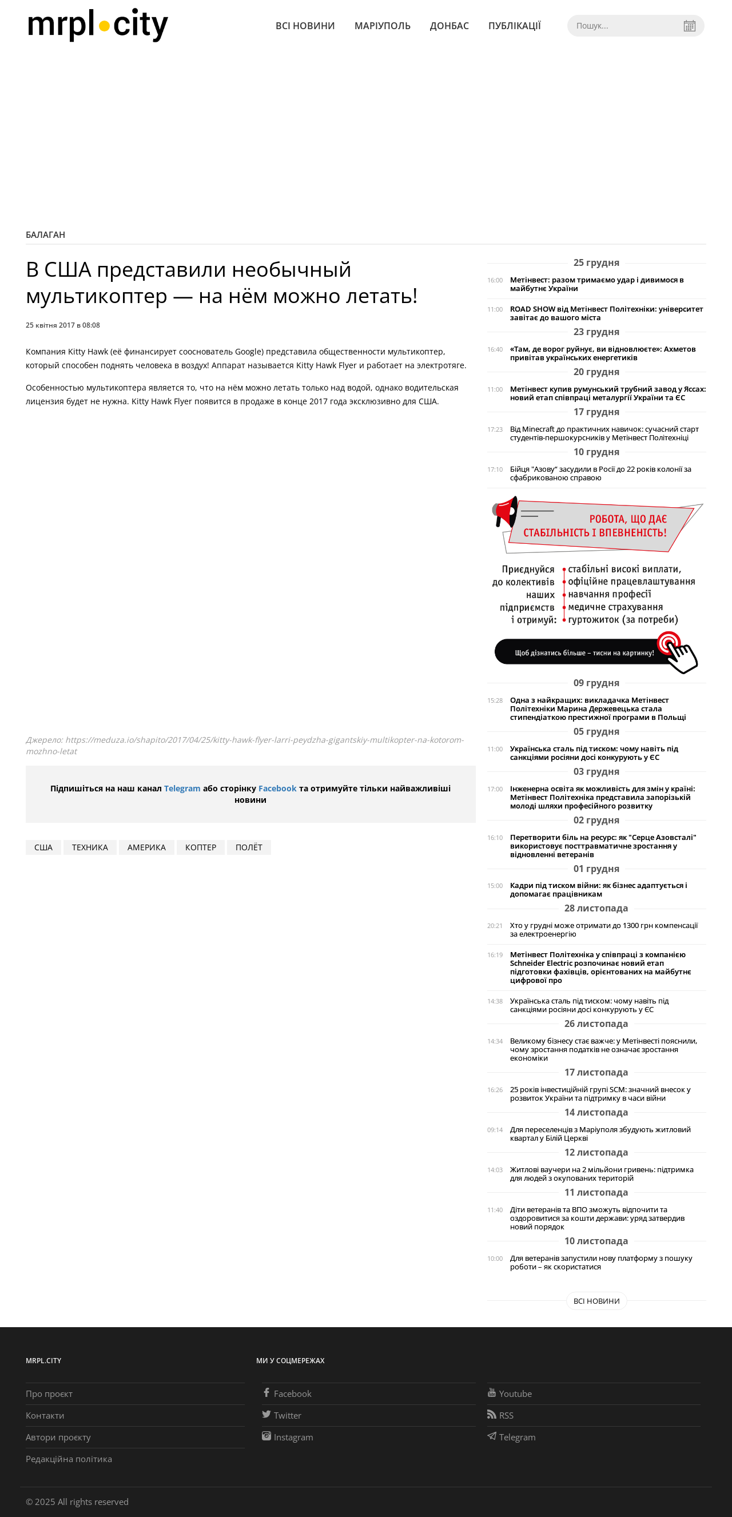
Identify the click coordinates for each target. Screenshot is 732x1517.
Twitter (281, 1415)
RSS (500, 1415)
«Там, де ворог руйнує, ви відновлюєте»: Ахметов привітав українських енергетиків (603, 353)
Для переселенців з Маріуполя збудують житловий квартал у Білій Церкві (600, 1133)
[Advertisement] (366, 137)
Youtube (509, 1393)
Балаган (45, 234)
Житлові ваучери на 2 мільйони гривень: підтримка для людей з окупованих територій (602, 1173)
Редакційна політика (69, 1458)
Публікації (514, 25)
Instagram (287, 1437)
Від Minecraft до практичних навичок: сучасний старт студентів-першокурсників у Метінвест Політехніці (604, 433)
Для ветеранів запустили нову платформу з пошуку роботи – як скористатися (601, 1262)
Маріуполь (383, 25)
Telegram (182, 788)
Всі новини (305, 25)
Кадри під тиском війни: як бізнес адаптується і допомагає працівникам (598, 889)
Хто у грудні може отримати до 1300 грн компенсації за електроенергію (604, 929)
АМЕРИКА (147, 847)
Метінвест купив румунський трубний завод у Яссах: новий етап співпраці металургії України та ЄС (608, 393)
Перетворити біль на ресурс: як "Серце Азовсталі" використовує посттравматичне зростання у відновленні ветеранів (603, 846)
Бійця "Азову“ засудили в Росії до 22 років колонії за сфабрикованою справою (600, 473)
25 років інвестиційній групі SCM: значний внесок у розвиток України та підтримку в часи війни (600, 1093)
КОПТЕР (200, 847)
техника (90, 847)
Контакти (45, 1415)
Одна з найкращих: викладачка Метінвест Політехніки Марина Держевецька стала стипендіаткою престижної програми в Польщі (598, 709)
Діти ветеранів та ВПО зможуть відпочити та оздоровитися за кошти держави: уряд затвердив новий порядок (597, 1218)
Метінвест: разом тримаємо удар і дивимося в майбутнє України (597, 284)
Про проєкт (49, 1393)
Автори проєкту (58, 1437)
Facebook (277, 788)
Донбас (449, 25)
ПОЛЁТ (249, 847)
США (43, 847)
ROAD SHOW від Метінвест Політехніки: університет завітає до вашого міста (606, 313)
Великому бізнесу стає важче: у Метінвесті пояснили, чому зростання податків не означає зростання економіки (603, 1049)
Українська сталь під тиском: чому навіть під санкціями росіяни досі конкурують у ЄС (594, 753)
